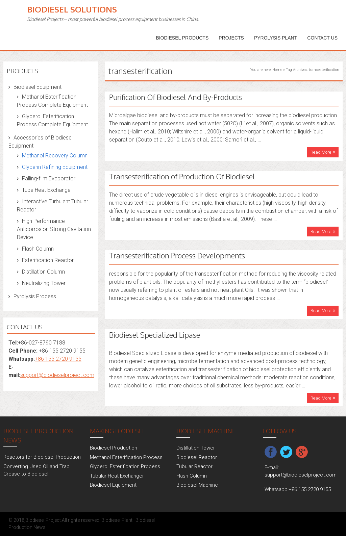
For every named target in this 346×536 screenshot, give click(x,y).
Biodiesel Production (113, 448)
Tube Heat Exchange (46, 190)
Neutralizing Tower (44, 283)
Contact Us (322, 38)
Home (277, 70)
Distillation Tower (195, 448)
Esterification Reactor (48, 260)
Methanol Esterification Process (126, 457)
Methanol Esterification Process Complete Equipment (52, 101)
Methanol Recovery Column (55, 155)
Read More (321, 152)
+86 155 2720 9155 (58, 359)
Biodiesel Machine (197, 485)
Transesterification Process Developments (177, 255)
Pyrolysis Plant (275, 38)
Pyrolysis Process (35, 296)
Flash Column (38, 249)
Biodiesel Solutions (72, 9)
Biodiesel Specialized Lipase (154, 334)
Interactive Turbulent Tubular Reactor (52, 205)
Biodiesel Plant (116, 520)
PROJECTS (231, 38)
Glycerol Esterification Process (125, 466)
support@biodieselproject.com (57, 375)
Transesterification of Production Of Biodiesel (182, 176)
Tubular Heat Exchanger (117, 476)
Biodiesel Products (182, 38)
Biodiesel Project (43, 520)
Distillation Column (43, 272)
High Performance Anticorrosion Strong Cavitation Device (54, 229)
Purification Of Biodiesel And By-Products (175, 97)
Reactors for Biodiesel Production (42, 457)
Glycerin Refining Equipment (55, 167)
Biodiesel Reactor (196, 457)
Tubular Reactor (194, 466)
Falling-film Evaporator (48, 178)
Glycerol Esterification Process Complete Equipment (52, 120)
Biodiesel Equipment (37, 87)
